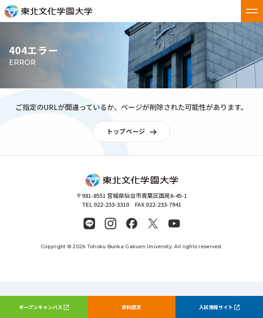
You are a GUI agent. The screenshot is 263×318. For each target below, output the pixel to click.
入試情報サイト (219, 306)
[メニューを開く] (252, 11)
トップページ (134, 132)
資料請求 (131, 306)
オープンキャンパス (44, 306)
